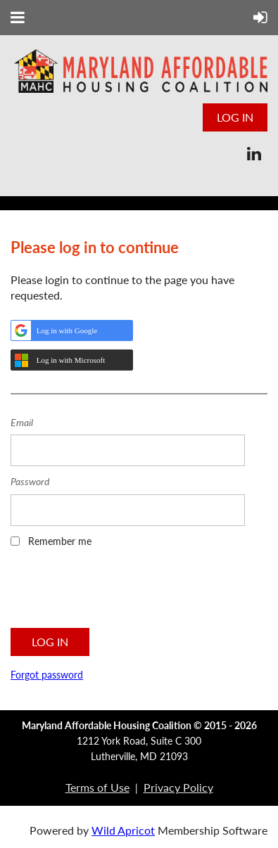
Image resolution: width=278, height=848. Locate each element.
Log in (235, 117)
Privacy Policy (178, 787)
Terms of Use (97, 787)
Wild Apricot (123, 830)
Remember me (59, 541)
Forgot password (47, 675)
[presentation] (118, 592)
